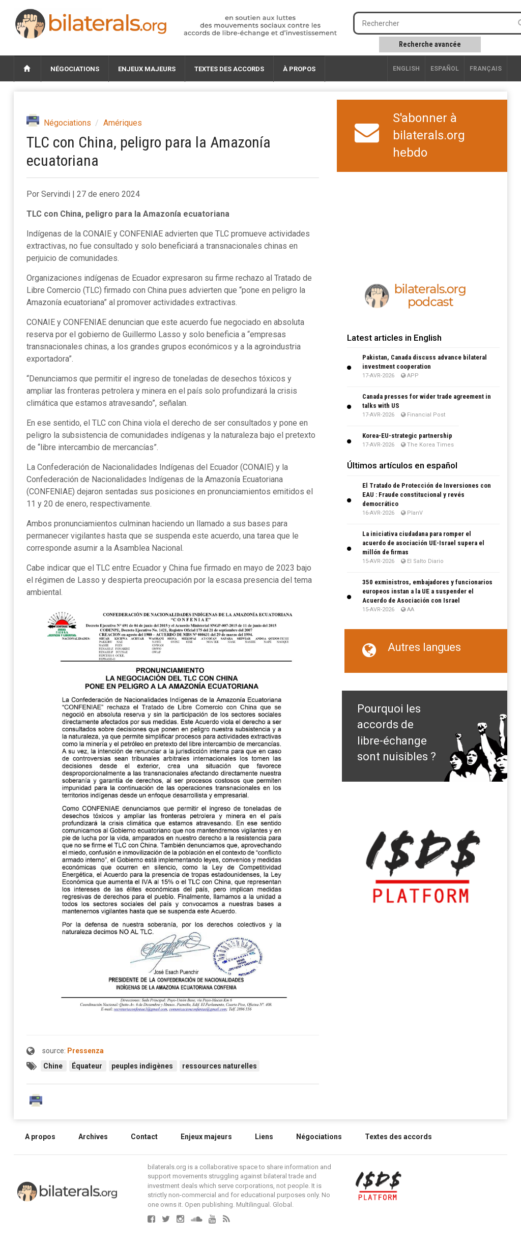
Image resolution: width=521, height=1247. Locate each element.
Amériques (122, 123)
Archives (93, 1137)
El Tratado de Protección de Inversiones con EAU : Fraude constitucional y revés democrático (426, 495)
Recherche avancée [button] (430, 44)
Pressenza (85, 1051)
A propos (40, 1137)
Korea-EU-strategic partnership (407, 435)
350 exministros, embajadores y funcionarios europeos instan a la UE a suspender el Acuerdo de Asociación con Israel (427, 591)
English (406, 68)
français (486, 68)
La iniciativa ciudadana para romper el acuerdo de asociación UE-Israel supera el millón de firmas (423, 543)
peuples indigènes (143, 1066)
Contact (144, 1137)
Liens (264, 1137)
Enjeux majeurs (147, 69)
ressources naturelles (219, 1066)
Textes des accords (229, 69)
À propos (299, 69)
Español (444, 68)
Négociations (74, 69)
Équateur (88, 1066)
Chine (53, 1066)
